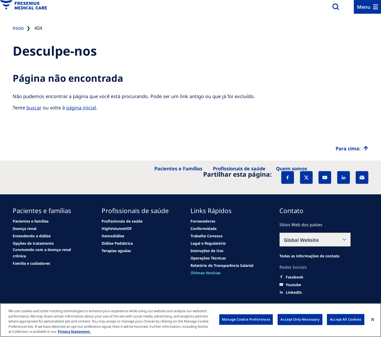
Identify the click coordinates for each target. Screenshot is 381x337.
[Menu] (367, 7)
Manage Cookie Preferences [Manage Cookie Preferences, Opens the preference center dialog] (246, 319)
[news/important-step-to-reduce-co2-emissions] (31, 221)
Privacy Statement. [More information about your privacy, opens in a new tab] (74, 331)
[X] (306, 177)
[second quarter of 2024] (32, 236)
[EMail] (362, 177)
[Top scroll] (352, 148)
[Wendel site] (24, 228)
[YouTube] (324, 177)
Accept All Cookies (345, 319)
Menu (363, 7)
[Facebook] (287, 177)
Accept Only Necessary (300, 319)
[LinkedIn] (343, 177)
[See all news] (33, 243)
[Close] (372, 319)
